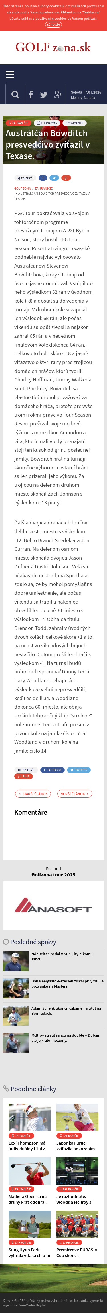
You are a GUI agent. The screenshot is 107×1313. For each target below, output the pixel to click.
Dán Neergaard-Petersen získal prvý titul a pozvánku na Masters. (67, 983)
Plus (23, 776)
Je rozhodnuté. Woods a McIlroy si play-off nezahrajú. (74, 1202)
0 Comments (74, 123)
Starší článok (33, 793)
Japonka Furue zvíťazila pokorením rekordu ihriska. (75, 1148)
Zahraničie (18, 123)
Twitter (78, 770)
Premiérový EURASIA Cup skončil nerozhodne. (76, 1255)
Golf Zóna (22, 188)
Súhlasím (53, 25)
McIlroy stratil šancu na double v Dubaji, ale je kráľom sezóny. (65, 1038)
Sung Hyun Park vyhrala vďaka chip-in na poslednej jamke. (29, 1255)
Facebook (52, 770)
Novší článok (74, 793)
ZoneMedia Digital (32, 1305)
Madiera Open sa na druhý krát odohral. (28, 1199)
